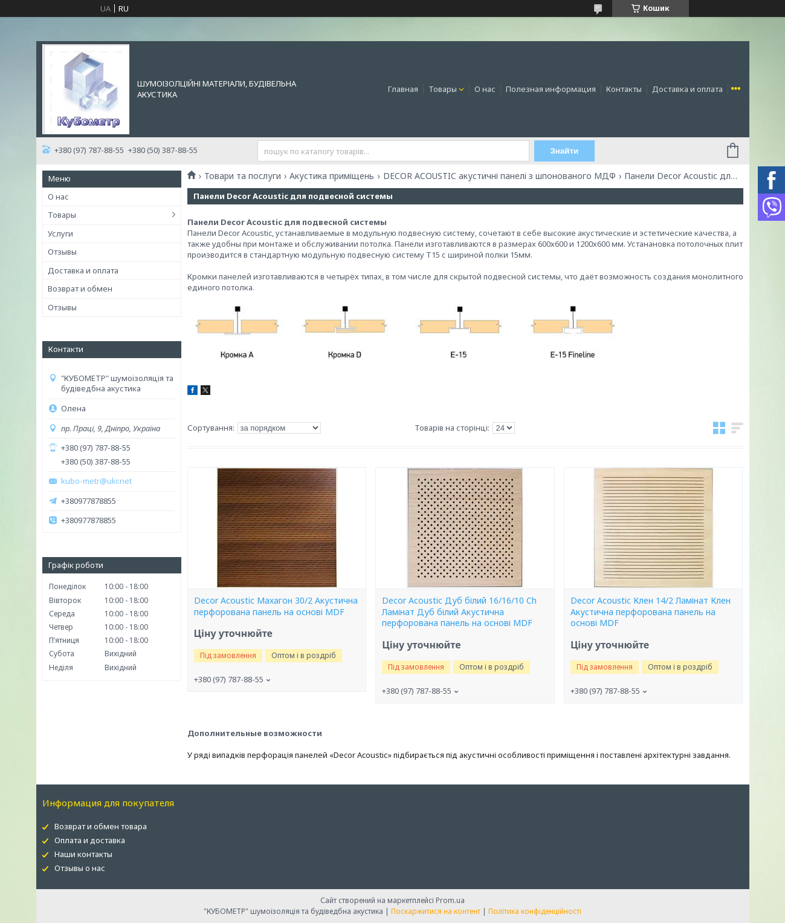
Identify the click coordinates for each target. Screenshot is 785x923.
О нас (485, 88)
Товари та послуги (242, 176)
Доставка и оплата (687, 88)
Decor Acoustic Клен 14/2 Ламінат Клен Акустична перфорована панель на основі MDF (650, 612)
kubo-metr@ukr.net (96, 481)
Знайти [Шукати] (564, 150)
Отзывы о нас (79, 868)
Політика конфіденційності (534, 911)
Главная (403, 88)
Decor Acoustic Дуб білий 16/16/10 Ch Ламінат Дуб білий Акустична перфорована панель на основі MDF (459, 612)
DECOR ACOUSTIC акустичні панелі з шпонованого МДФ (499, 176)
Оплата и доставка (89, 840)
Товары (442, 88)
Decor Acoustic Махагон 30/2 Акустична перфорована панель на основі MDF (276, 606)
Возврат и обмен (80, 288)
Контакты (624, 88)
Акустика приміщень (331, 176)
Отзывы (62, 251)
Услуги (60, 233)
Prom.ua (450, 900)
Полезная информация (551, 88)
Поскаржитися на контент (435, 911)
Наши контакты (83, 854)
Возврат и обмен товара (100, 826)
